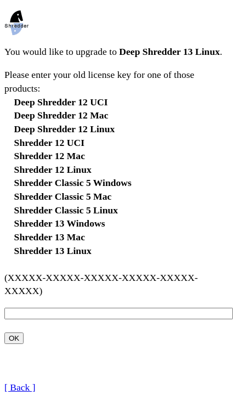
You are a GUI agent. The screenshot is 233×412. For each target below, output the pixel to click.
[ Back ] (20, 387)
